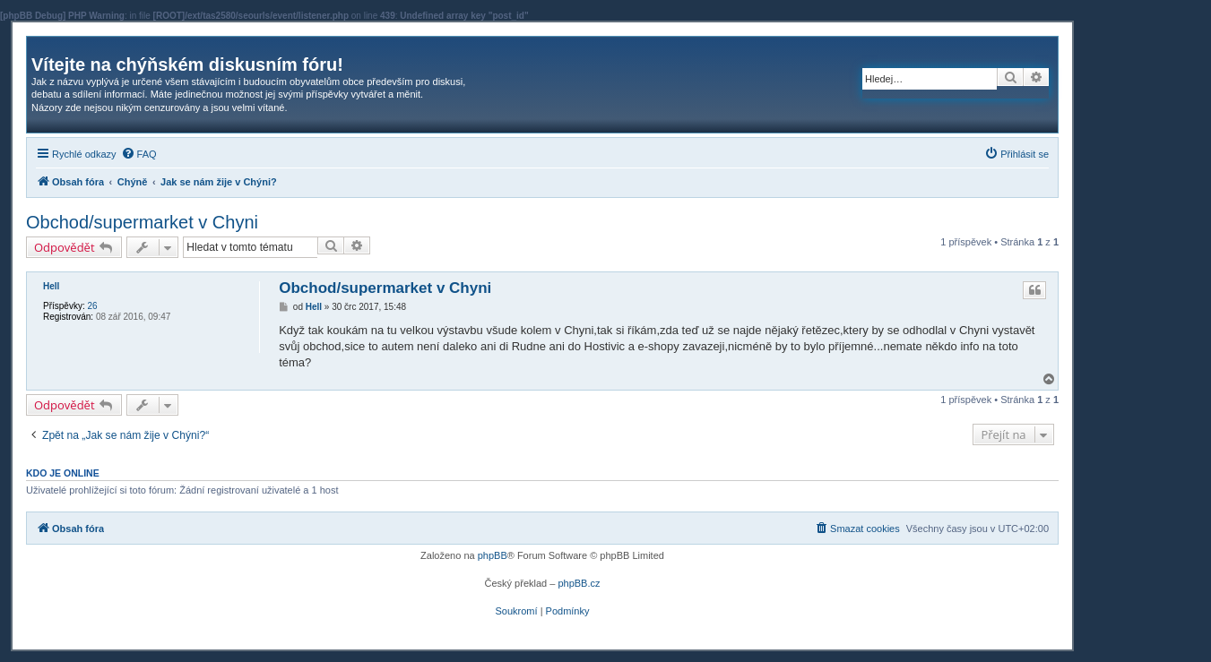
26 (92, 306)
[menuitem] (139, 154)
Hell (51, 286)
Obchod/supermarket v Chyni (142, 222)
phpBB (492, 555)
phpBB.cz (579, 583)
